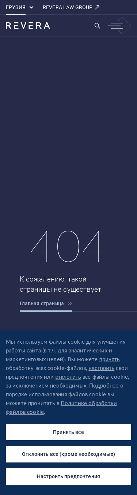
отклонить (68, 377)
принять (109, 359)
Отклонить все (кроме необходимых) (68, 454)
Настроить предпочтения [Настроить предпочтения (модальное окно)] (68, 476)
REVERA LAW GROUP (71, 7)
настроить (102, 368)
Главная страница (46, 303)
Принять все (68, 432)
